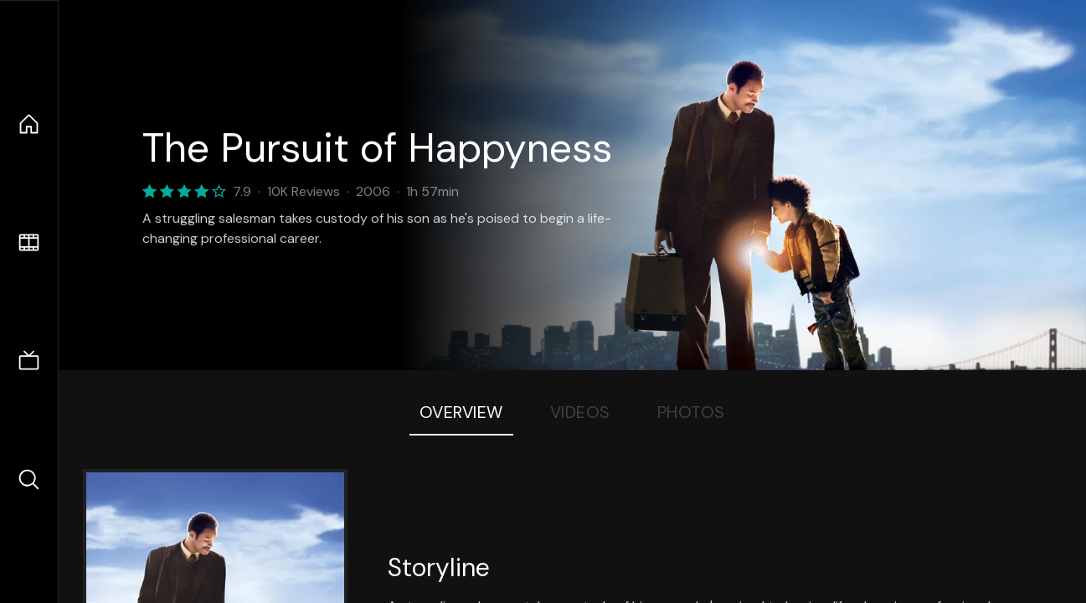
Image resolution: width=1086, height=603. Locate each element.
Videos (580, 412)
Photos (691, 412)
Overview (461, 412)
